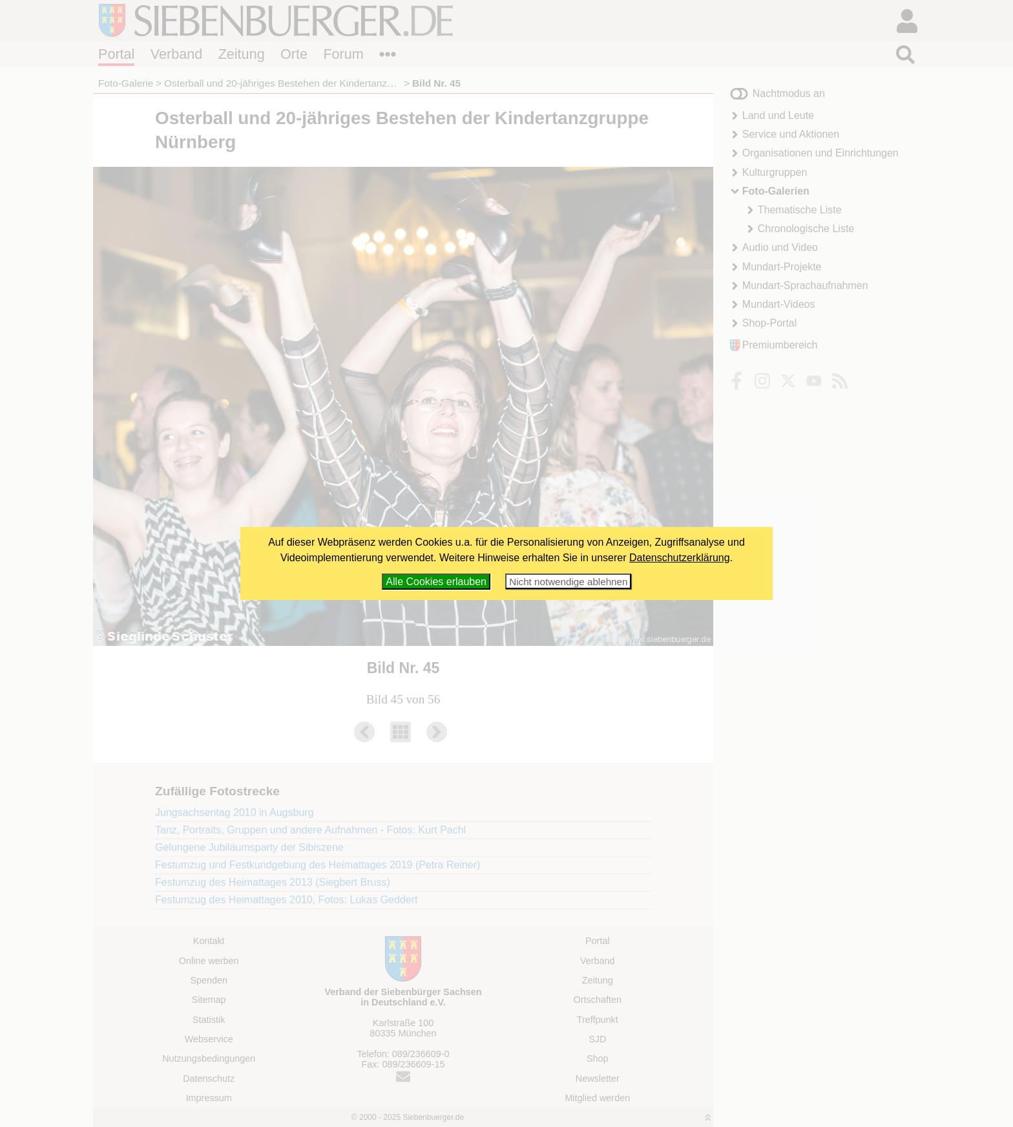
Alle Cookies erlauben (436, 581)
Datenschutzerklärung (679, 557)
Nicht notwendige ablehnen (568, 581)
